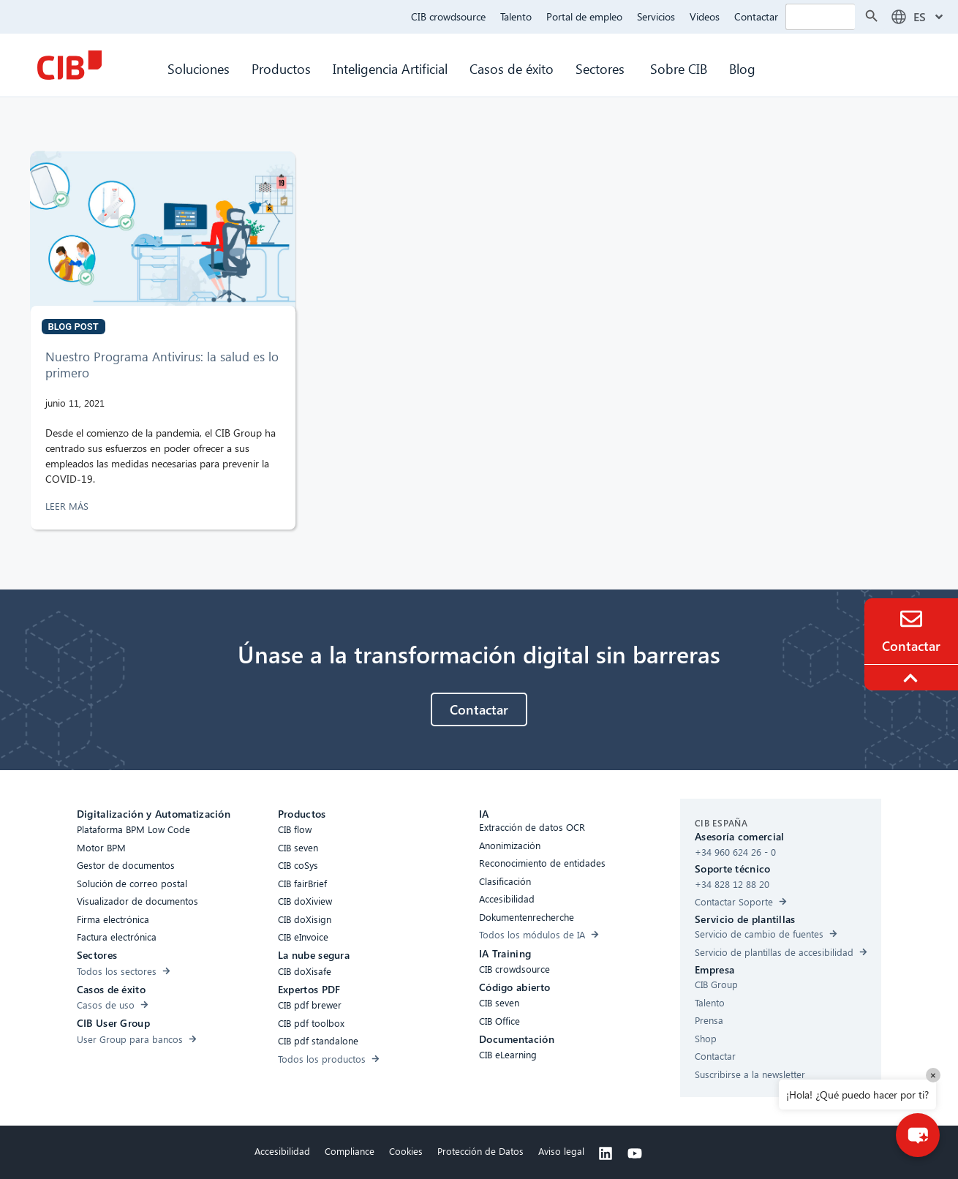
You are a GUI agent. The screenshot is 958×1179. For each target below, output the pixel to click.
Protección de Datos (480, 1151)
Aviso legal (561, 1151)
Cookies (406, 1151)
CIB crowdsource (448, 16)
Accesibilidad (282, 1151)
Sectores (602, 68)
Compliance (349, 1151)
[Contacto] (911, 619)
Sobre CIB (678, 68)
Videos (705, 16)
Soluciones (198, 68)
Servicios (656, 16)
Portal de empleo (584, 16)
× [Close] (933, 1075)
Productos (281, 68)
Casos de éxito (511, 68)
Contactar (756, 16)
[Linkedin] (605, 1153)
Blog (742, 68)
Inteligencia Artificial (390, 68)
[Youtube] (634, 1153)
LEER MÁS (68, 506)
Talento (516, 16)
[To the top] (912, 678)
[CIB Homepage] (69, 65)
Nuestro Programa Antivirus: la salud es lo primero (162, 364)
